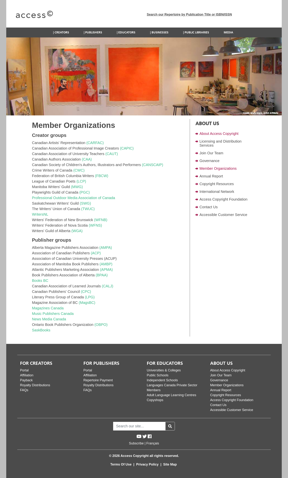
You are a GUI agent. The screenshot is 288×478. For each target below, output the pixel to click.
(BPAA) (102, 275)
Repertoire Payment (98, 380)
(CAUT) (111, 154)
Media (228, 32)
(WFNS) (95, 225)
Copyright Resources (216, 184)
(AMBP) (106, 264)
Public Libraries (197, 32)
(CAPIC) (127, 148)
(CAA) (87, 159)
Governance (209, 161)
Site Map (170, 464)
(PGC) (84, 192)
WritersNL (40, 214)
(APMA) (106, 270)
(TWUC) (88, 209)
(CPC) (86, 292)
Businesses (160, 32)
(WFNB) (100, 220)
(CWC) (78, 170)
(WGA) (77, 231)
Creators (62, 32)
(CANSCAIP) (152, 165)
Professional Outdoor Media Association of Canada (73, 198)
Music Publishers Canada (53, 314)
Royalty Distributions (35, 385)
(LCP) (81, 181)
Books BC (40, 281)
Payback (26, 380)
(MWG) (77, 187)
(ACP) (96, 253)
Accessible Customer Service (223, 215)
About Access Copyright (218, 134)
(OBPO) (100, 325)
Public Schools (157, 375)
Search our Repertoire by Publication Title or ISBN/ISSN (189, 14)
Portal (24, 370)
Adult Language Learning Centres (171, 395)
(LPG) (90, 297)
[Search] (139, 426)
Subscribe (136, 443)
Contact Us (208, 207)
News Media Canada (49, 319)
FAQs (24, 390)
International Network (216, 192)
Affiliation (26, 375)
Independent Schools (162, 380)
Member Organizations (218, 168)
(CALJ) (107, 286)
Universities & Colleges (164, 370)
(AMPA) (105, 248)
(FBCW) (101, 176)
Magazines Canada (48, 308)
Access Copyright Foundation (223, 199)
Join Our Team (211, 153)
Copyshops (155, 400)
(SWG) (85, 203)
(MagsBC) (87, 303)
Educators (126, 32)
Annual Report (211, 176)
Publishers (93, 32)
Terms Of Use (121, 464)
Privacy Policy (147, 464)
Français (152, 443)
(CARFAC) (95, 143)
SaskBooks (41, 330)
